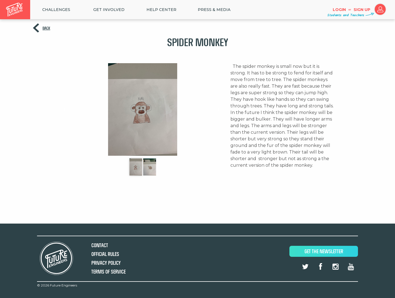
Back (46, 28)
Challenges (56, 9)
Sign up (362, 10)
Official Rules (105, 254)
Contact (99, 245)
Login (339, 10)
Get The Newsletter (323, 251)
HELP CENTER (161, 9)
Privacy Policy (106, 263)
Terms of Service (108, 272)
